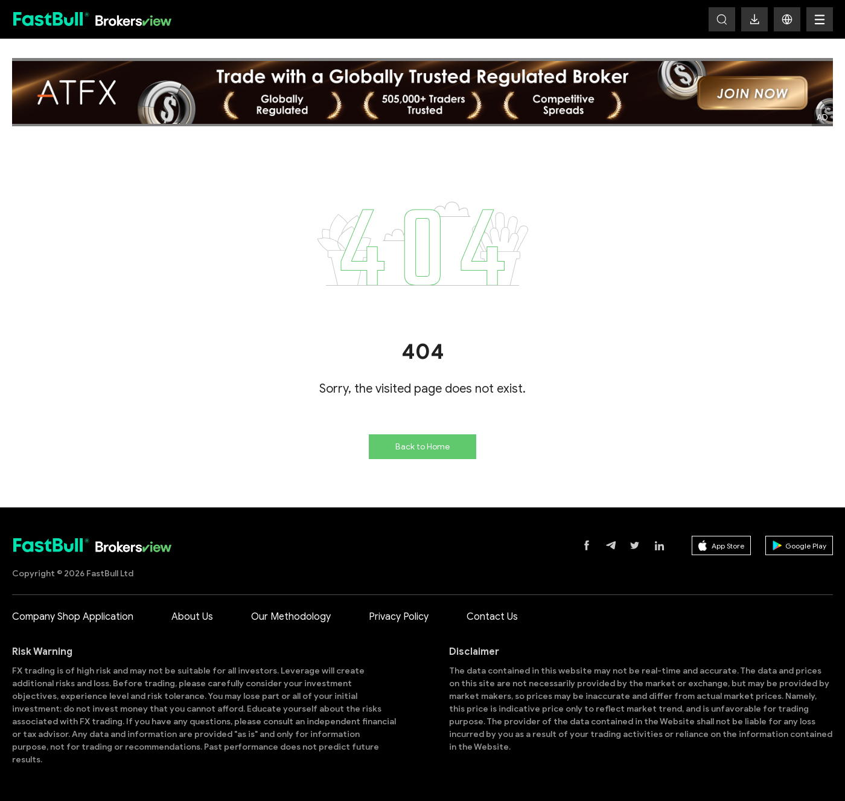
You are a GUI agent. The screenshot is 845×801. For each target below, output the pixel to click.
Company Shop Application (72, 617)
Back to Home (422, 447)
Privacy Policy (399, 617)
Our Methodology (291, 617)
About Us (192, 617)
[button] (787, 19)
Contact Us (492, 617)
